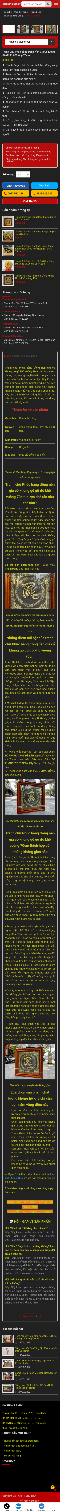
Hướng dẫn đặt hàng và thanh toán (21, 1441)
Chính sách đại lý (12, 1450)
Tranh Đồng (35, 12)
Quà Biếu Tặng (21, 12)
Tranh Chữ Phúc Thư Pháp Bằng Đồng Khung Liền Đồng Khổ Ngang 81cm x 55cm (34, 249)
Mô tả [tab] (7, 356)
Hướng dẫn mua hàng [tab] (24, 356)
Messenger (42, 1507)
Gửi (51, 41)
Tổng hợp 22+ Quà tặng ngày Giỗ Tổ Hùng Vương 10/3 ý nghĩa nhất (35, 1337)
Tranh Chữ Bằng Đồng (12, 16)
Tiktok (7, 1507)
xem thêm (30, 1316)
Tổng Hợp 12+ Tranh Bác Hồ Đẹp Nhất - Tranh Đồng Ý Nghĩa (34, 1386)
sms (53, 1507)
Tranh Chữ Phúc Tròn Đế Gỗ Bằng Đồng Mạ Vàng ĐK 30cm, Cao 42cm (34, 262)
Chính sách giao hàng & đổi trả (19, 1445)
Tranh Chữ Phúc (32, 16)
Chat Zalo (18, 1507)
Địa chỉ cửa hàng (12, 1455)
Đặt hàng (30, 201)
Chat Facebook (15, 185)
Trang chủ (7, 12)
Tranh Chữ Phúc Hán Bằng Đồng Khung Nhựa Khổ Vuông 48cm (34, 277)
